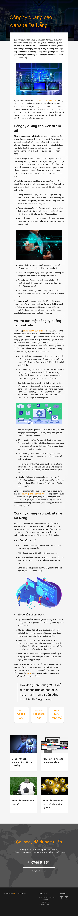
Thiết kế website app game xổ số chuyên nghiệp (53, 804)
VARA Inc (43, 894)
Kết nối (63, 894)
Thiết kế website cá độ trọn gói (23, 802)
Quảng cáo (21, 710)
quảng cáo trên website (33, 331)
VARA (29, 673)
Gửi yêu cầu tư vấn (39, 871)
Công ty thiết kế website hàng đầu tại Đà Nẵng (22, 762)
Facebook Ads (39, 714)
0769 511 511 (41, 862)
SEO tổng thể (57, 714)
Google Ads (21, 714)
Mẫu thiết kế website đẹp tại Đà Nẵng (53, 761)
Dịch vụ (56, 710)
